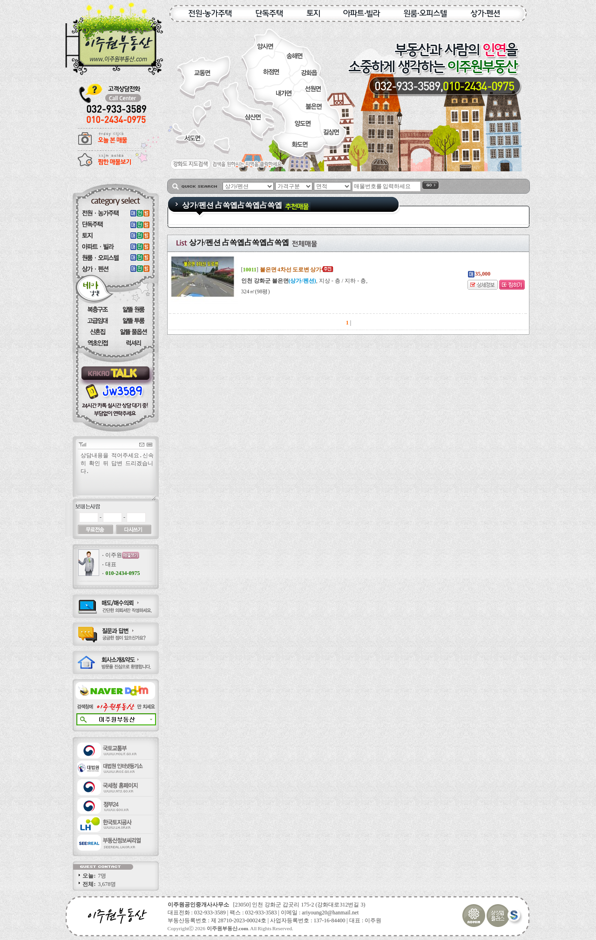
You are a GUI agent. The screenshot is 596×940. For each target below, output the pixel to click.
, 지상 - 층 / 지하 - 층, (304, 280)
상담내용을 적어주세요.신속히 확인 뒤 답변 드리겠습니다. (118, 475)
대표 (110, 564)
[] (287, 269)
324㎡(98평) (255, 291)
